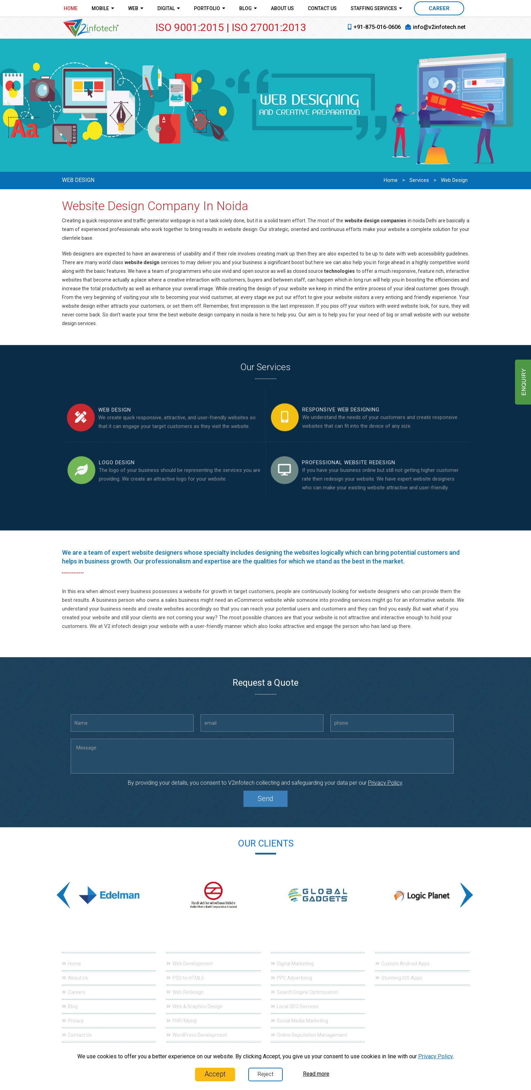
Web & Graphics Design (194, 1001)
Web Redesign (185, 987)
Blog (248, 8)
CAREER (439, 8)
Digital (168, 8)
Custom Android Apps (402, 958)
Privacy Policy (385, 788)
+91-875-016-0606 (377, 27)
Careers (73, 987)
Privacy (73, 1015)
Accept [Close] (215, 1074)
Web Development (189, 958)
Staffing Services (376, 8)
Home (71, 8)
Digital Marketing (292, 958)
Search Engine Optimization (304, 987)
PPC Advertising (291, 972)
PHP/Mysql (181, 1015)
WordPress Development (196, 1030)
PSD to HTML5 (185, 972)
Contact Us (322, 8)
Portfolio (209, 8)
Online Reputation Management (309, 1030)
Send (265, 804)
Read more (316, 1073)
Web (135, 8)
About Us (282, 8)
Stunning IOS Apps (398, 972)
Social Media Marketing (299, 1015)
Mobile (103, 8)
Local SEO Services (295, 1001)
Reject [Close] (265, 1074)
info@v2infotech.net (439, 27)
